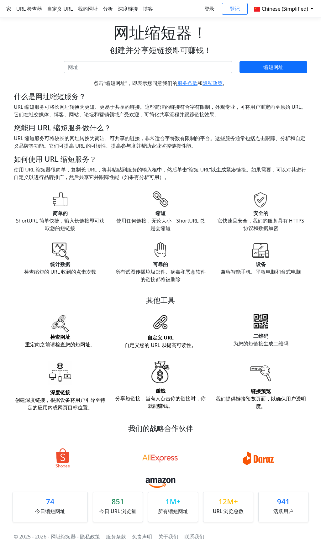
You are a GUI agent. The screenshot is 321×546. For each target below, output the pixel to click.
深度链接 (128, 8)
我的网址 (88, 8)
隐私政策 (213, 83)
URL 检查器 (29, 8)
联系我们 (194, 536)
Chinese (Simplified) (281, 8)
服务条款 (187, 83)
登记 (235, 8)
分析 (108, 8)
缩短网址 (273, 67)
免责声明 (142, 536)
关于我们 (169, 536)
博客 (148, 8)
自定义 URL (60, 8)
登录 (209, 8)
